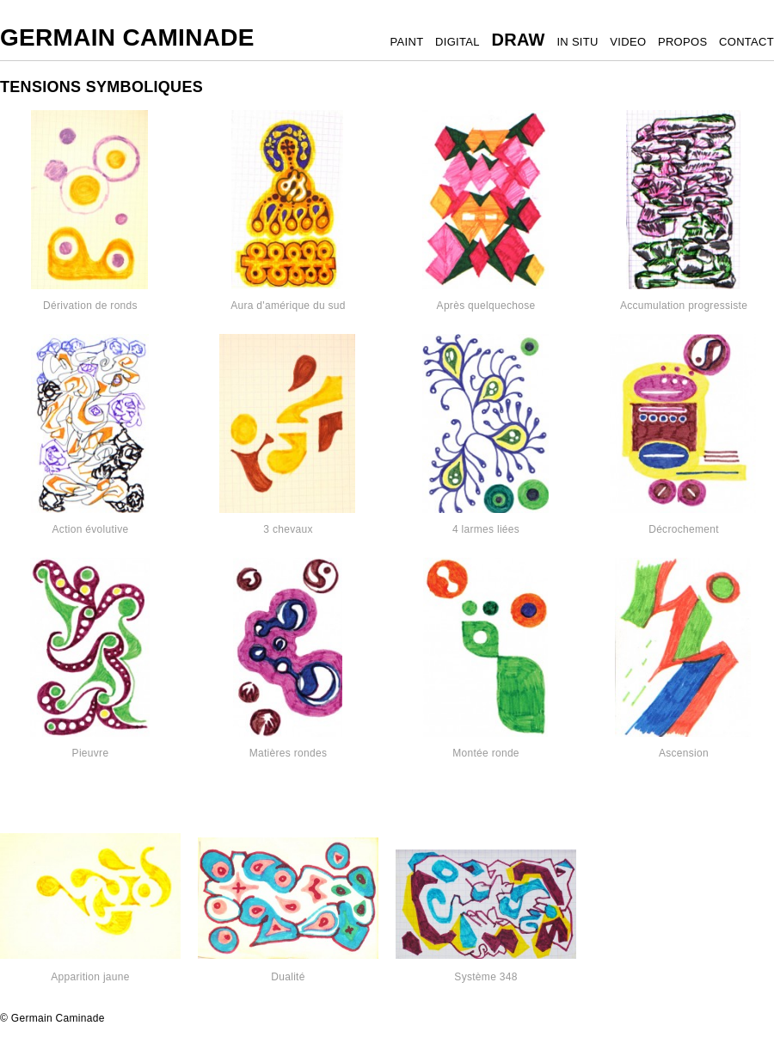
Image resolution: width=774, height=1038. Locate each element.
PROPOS (682, 41)
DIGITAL (457, 41)
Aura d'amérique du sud (288, 306)
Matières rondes (288, 753)
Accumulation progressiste (683, 306)
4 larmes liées (485, 529)
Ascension (684, 753)
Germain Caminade (127, 37)
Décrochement (683, 529)
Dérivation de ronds (90, 306)
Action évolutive (90, 529)
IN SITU (577, 41)
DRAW (517, 39)
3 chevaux (287, 529)
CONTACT (746, 41)
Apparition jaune (90, 977)
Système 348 (485, 977)
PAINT (407, 41)
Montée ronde (485, 753)
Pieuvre (90, 753)
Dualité (287, 977)
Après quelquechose (486, 306)
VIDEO (628, 41)
